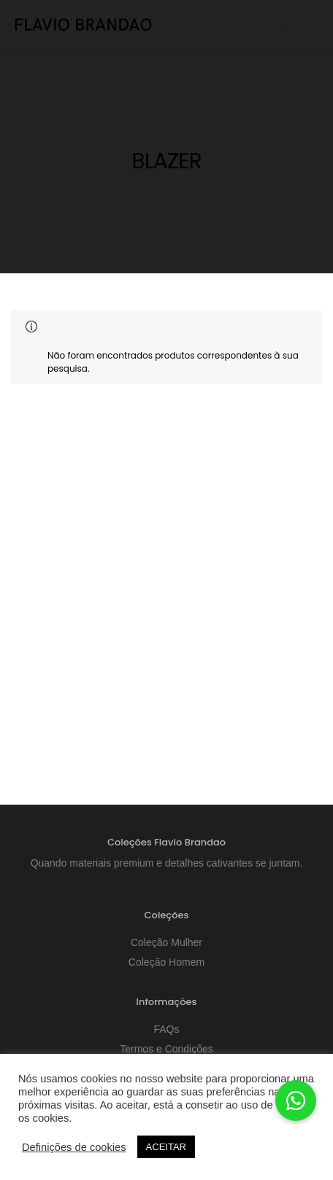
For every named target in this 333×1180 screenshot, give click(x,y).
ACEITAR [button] (166, 1146)
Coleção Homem (166, 962)
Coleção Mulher (166, 942)
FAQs (166, 1029)
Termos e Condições (166, 1049)
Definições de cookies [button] (74, 1147)
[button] (295, 1100)
